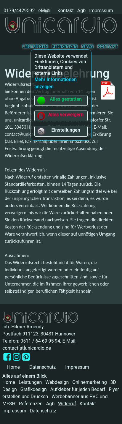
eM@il (45, 10)
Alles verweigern (60, 116)
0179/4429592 (18, 10)
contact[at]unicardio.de (26, 348)
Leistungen (35, 47)
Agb (81, 10)
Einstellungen (58, 131)
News (87, 47)
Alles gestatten (59, 100)
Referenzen (65, 47)
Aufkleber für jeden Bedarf (77, 389)
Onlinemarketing (89, 382)
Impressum (101, 10)
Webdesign (57, 382)
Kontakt (65, 10)
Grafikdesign (33, 389)
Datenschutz (42, 367)
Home (8, 382)
